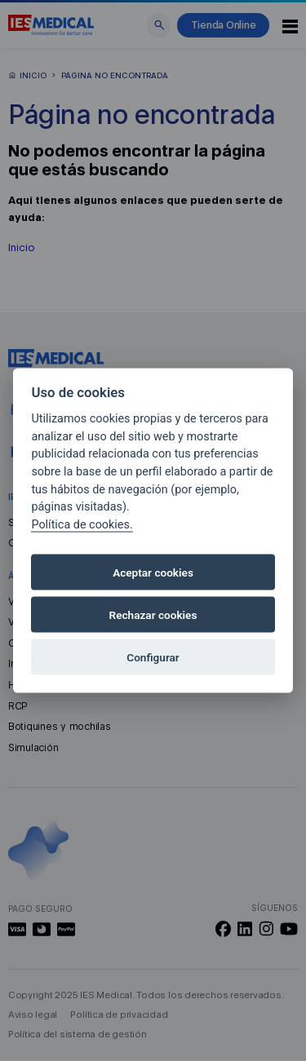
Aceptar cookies (153, 572)
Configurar (152, 657)
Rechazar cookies (153, 614)
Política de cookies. (81, 524)
